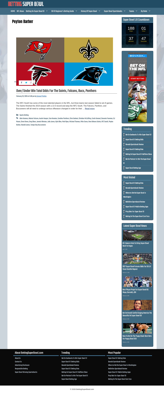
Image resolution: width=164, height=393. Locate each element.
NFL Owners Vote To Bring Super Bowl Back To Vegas (136, 245)
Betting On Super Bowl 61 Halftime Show (139, 154)
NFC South (105, 121)
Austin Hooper (43, 118)
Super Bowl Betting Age (133, 168)
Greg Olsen (32, 121)
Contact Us (18, 361)
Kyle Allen (58, 121)
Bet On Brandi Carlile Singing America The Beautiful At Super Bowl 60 (137, 314)
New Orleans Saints (94, 121)
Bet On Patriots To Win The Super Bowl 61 (75, 375)
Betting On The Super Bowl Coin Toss (138, 216)
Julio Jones (51, 121)
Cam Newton (53, 118)
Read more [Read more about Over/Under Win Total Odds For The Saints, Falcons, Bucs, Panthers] (90, 109)
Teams (134, 11)
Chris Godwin (74, 118)
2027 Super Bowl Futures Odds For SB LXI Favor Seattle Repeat (137, 268)
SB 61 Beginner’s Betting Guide (65, 11)
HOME (13, 11)
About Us (18, 358)
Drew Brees (24, 121)
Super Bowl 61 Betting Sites (134, 149)
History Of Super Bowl (92, 11)
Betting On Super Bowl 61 (38, 11)
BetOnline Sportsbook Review (135, 202)
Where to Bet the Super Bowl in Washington (122, 365)
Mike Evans (84, 121)
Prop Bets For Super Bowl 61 (135, 211)
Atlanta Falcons (33, 118)
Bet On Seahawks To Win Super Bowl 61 (138, 134)
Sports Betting (24, 115)
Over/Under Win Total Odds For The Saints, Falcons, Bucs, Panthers (56, 91)
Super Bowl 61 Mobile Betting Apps (137, 206)
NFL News (20, 11)
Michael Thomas (74, 121)
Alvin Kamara (24, 118)
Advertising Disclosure (22, 365)
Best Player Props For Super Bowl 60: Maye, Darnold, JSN (136, 291)
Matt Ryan (65, 121)
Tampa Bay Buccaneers (38, 124)
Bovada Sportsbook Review (135, 144)
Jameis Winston (42, 121)
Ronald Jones (25, 124)
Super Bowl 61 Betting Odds (134, 139)
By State (147, 11)
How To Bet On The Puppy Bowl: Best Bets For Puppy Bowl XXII (137, 337)
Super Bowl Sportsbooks (116, 11)
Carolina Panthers (63, 118)
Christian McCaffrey (85, 118)
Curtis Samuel (96, 118)
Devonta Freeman (107, 118)
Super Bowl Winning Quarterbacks (26, 372)
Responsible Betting (21, 368)
